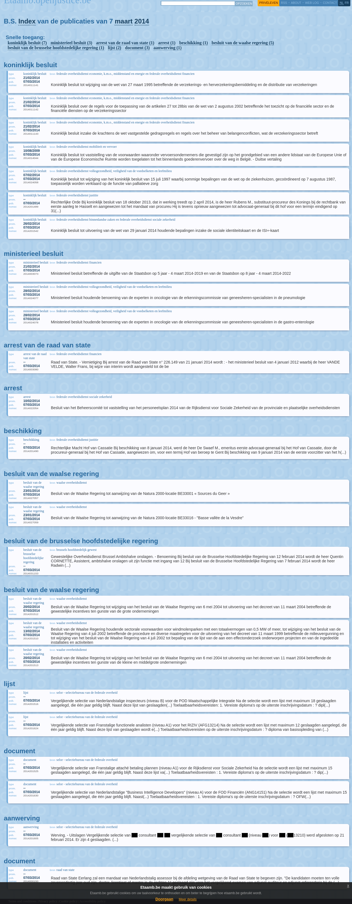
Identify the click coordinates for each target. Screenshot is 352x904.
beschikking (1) (193, 42)
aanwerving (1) (167, 47)
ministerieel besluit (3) (71, 42)
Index (27, 21)
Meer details (187, 899)
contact (330, 2)
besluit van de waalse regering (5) (243, 42)
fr (347, 2)
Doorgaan (164, 899)
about (296, 2)
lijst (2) (114, 47)
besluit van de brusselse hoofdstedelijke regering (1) (56, 47)
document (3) (137, 47)
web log (312, 2)
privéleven (268, 2)
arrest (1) (166, 42)
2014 (142, 21)
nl (342, 2)
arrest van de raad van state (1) (125, 42)
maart (123, 21)
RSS (284, 2)
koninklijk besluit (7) (27, 42)
